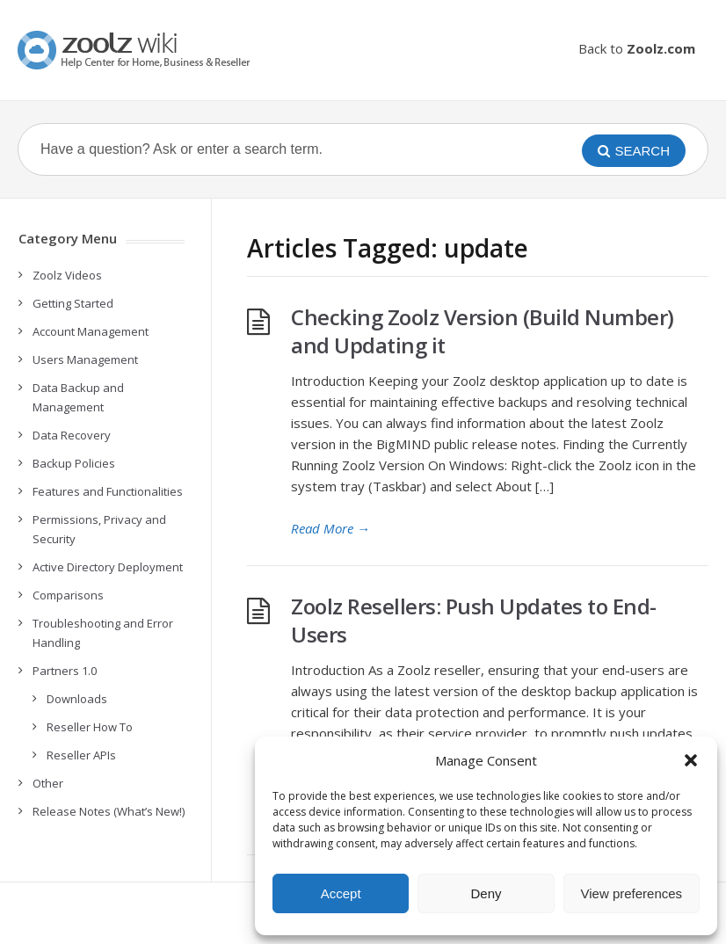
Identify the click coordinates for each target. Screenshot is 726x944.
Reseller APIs (81, 755)
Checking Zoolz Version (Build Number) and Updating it (482, 330)
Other (48, 783)
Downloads (77, 699)
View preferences (632, 893)
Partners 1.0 (65, 671)
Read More (330, 528)
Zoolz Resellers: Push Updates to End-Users (474, 620)
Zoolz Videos (67, 275)
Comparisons (68, 595)
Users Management (85, 359)
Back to (636, 48)
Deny (485, 893)
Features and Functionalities (108, 491)
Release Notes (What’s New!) (109, 811)
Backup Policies (74, 463)
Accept (341, 893)
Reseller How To (90, 727)
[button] (691, 760)
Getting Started (73, 303)
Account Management (91, 331)
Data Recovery (72, 435)
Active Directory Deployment (108, 567)
